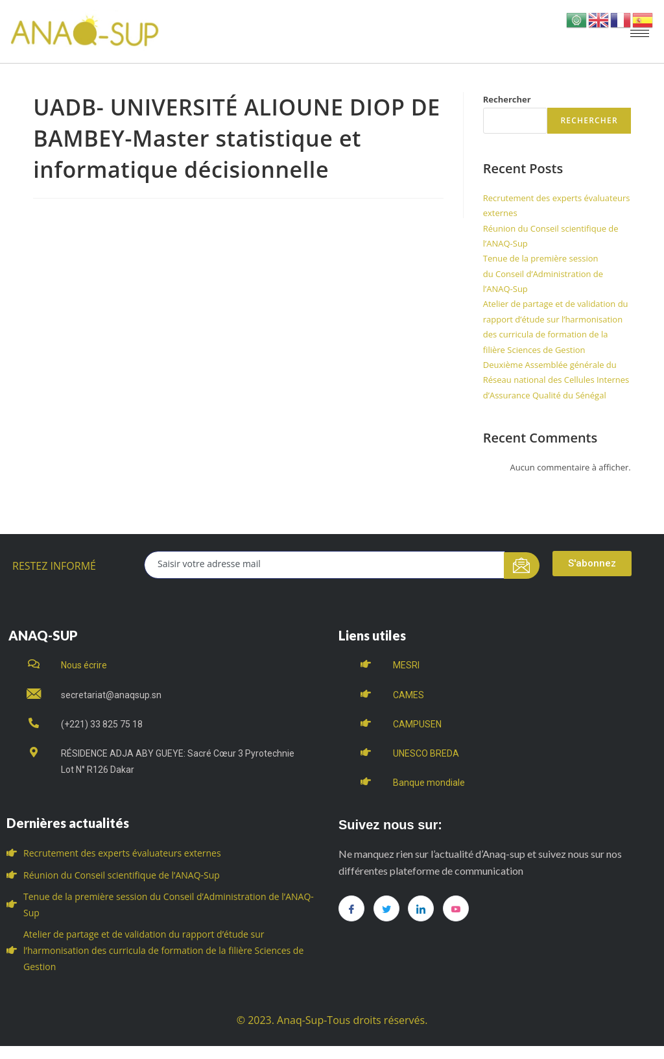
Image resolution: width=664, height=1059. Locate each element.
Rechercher (507, 99)
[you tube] (456, 908)
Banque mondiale (429, 782)
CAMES (408, 695)
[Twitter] (386, 908)
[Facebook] (351, 908)
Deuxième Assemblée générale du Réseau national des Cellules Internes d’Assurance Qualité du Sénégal (556, 380)
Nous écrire (84, 665)
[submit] (522, 565)
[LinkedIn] (421, 908)
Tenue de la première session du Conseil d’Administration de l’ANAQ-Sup (543, 273)
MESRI (406, 665)
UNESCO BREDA (426, 753)
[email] (324, 565)
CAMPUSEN (417, 724)
